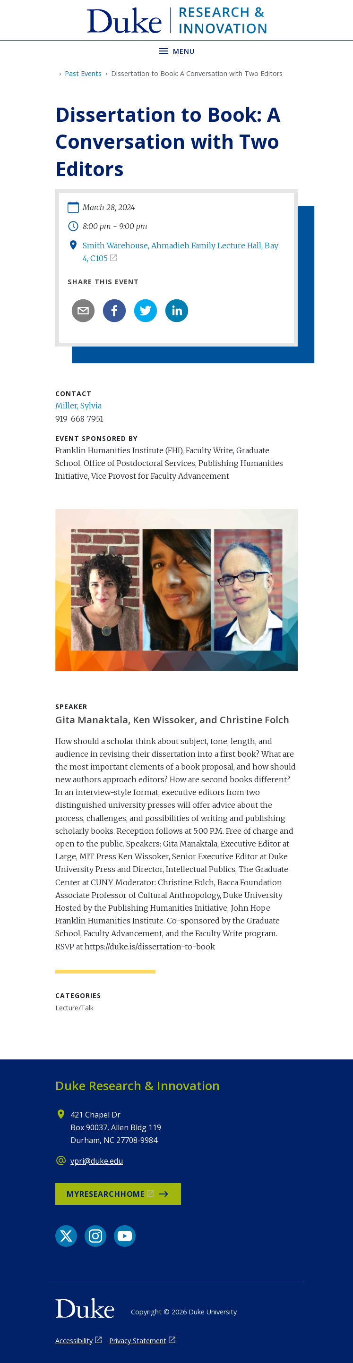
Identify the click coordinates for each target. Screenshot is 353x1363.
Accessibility (74, 1340)
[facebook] (114, 310)
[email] (83, 310)
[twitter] (145, 310)
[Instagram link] (95, 1236)
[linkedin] (177, 310)
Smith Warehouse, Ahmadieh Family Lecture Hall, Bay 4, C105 (180, 252)
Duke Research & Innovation (137, 1085)
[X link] (66, 1236)
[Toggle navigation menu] (176, 50)
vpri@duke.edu (96, 1161)
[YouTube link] (125, 1236)
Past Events (83, 73)
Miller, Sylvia (78, 405)
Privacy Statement (137, 1340)
